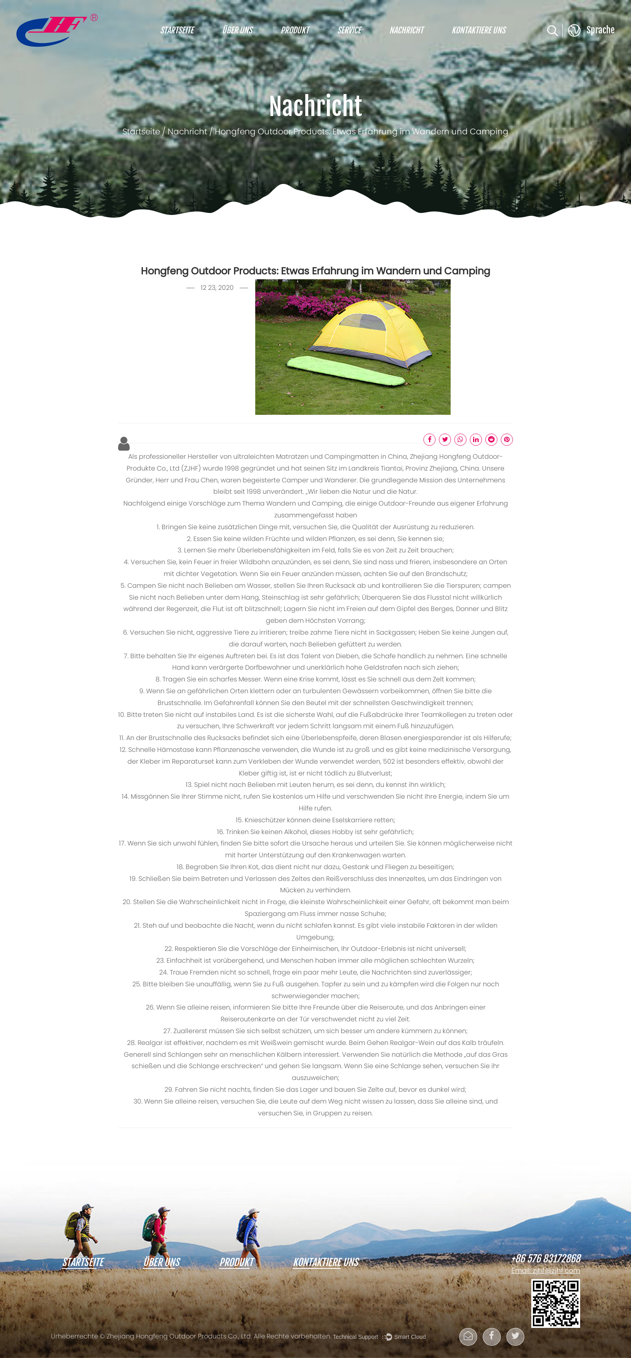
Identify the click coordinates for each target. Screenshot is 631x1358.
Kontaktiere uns (478, 30)
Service (349, 30)
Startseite (176, 30)
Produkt (294, 30)
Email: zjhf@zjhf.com (545, 1271)
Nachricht (406, 30)
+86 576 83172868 (545, 1259)
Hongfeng (456, 457)
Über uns (237, 30)
